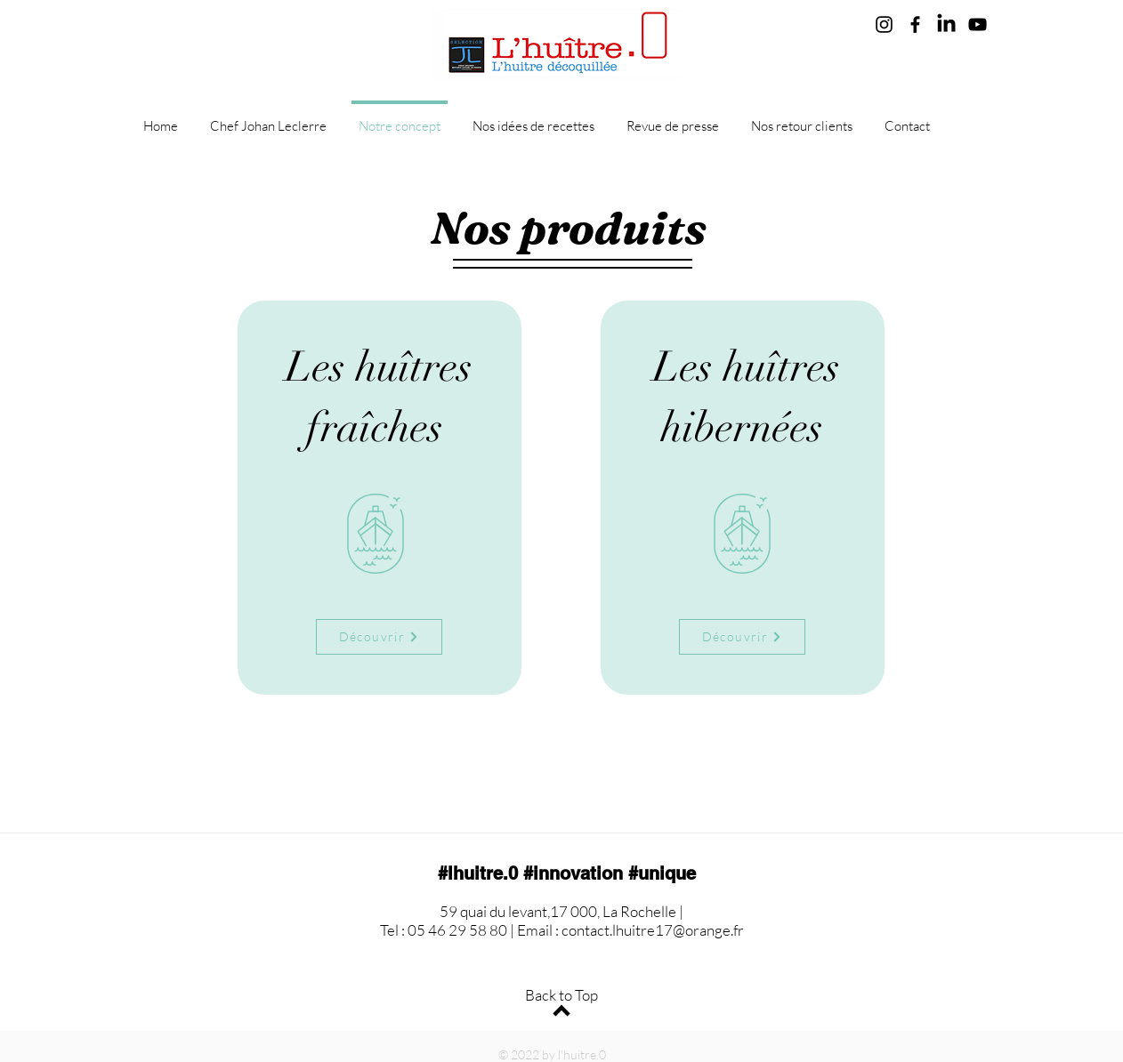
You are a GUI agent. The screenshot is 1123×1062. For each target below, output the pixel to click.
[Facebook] (915, 24)
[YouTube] (977, 24)
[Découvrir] (379, 637)
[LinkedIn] (946, 24)
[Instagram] (884, 24)
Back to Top (561, 995)
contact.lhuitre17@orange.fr (653, 930)
